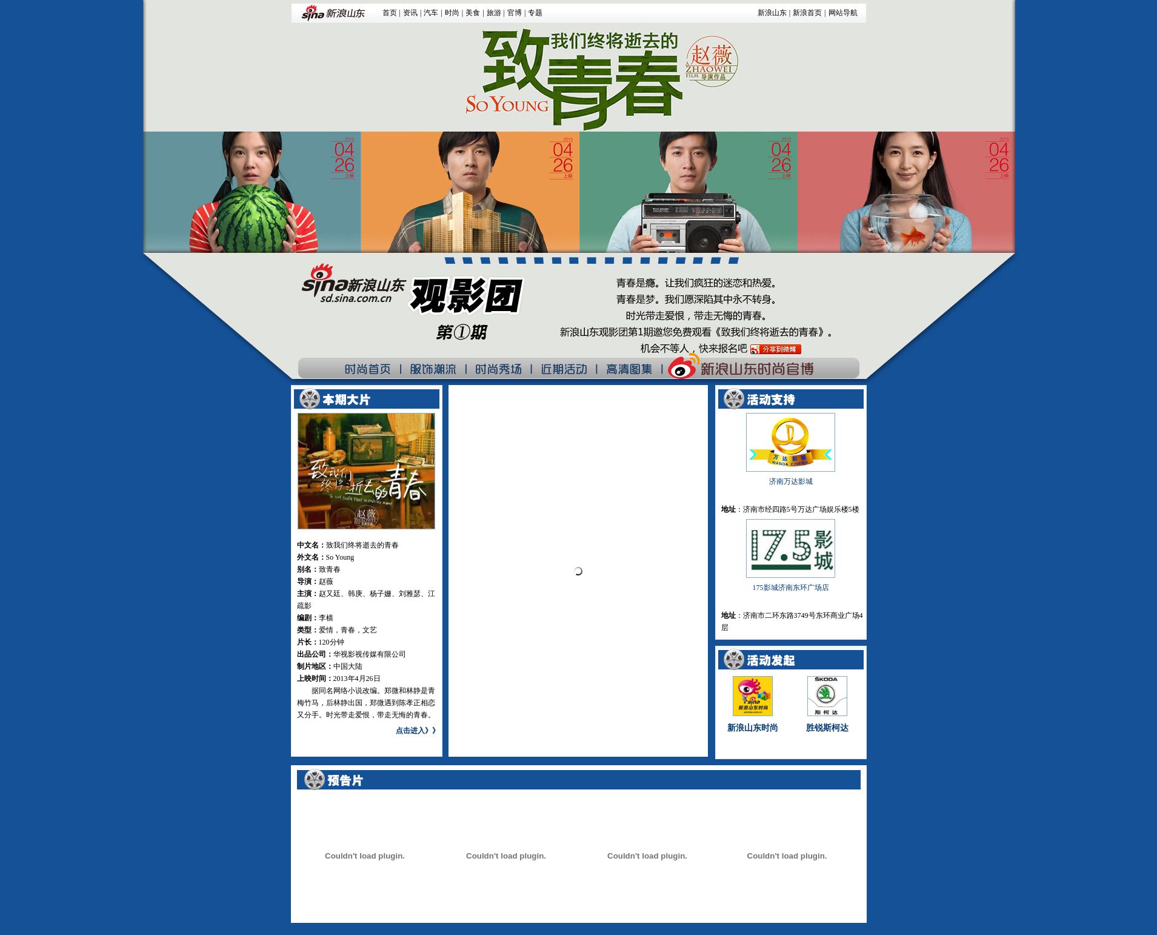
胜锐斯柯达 (827, 727)
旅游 (494, 12)
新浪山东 (772, 12)
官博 (514, 12)
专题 (535, 12)
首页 (389, 12)
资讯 (410, 12)
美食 (472, 12)
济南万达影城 (791, 481)
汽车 (431, 12)
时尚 (452, 12)
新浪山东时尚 (752, 727)
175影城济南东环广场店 (791, 587)
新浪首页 (807, 12)
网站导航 (843, 12)
